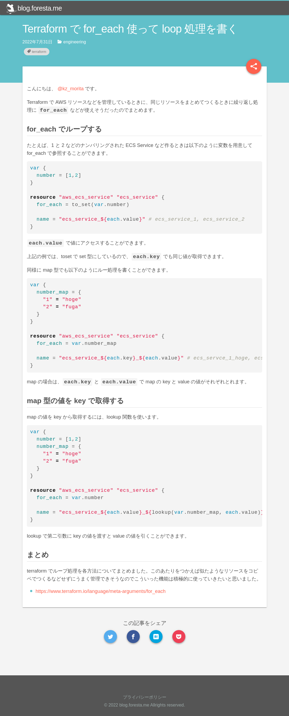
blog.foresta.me (34, 8)
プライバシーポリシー (144, 697)
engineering (72, 41)
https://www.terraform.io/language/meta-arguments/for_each (109, 607)
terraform (36, 52)
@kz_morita (79, 88)
